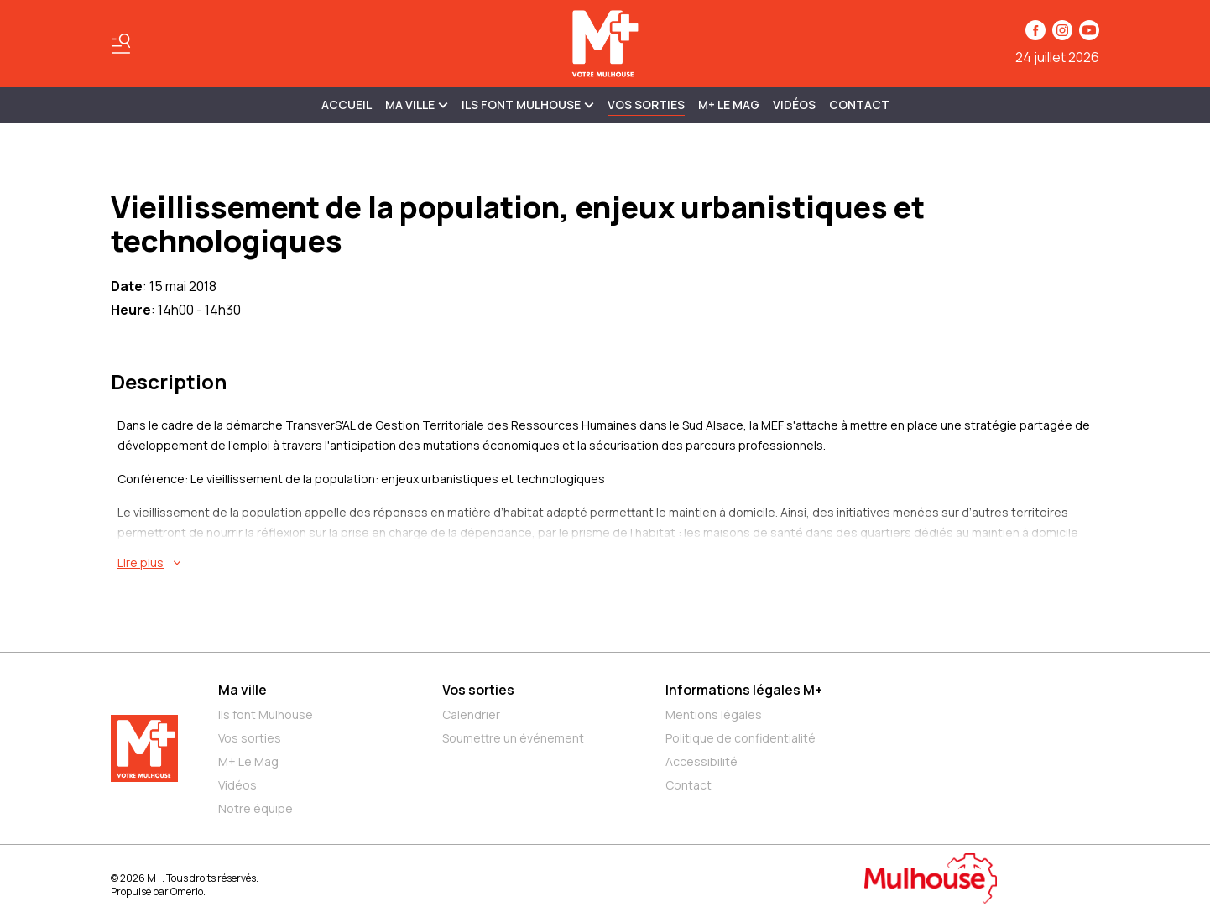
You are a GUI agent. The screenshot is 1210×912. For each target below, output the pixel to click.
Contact (859, 104)
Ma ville (242, 689)
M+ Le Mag (728, 104)
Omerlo (186, 891)
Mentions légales (713, 714)
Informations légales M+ (743, 689)
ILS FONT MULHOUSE (528, 104)
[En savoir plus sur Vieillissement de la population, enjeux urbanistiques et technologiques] (608, 563)
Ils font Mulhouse (265, 714)
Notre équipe (255, 808)
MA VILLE (416, 104)
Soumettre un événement (513, 738)
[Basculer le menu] (121, 44)
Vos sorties (646, 104)
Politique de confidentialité (740, 738)
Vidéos (794, 104)
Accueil (346, 104)
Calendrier (471, 714)
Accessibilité (701, 761)
